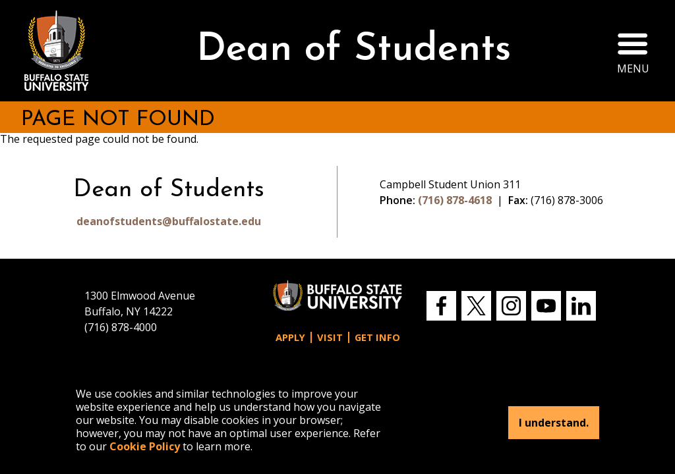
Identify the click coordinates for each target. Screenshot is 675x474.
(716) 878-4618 (455, 200)
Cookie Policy (144, 446)
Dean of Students (353, 50)
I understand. (554, 422)
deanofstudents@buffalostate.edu (168, 221)
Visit (330, 337)
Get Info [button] (377, 337)
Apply (290, 337)
